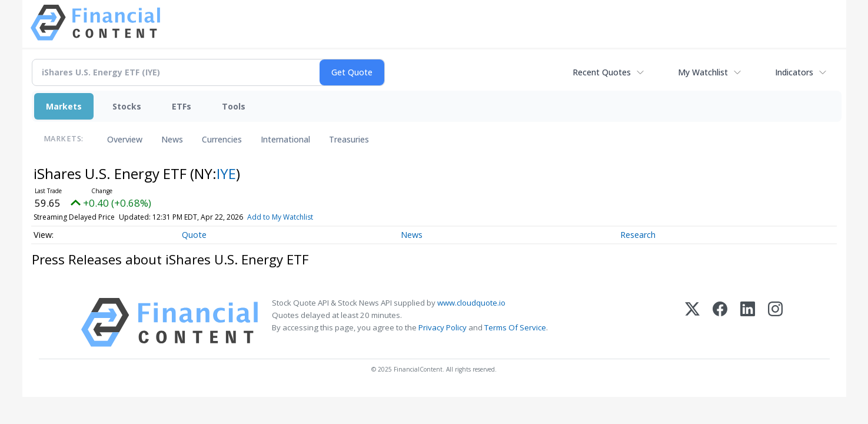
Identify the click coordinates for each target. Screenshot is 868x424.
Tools (233, 106)
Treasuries (349, 139)
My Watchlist (703, 72)
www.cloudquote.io (471, 302)
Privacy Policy (442, 327)
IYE (226, 173)
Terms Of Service (515, 327)
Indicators (794, 72)
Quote (194, 234)
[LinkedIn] (748, 322)
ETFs (181, 106)
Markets (64, 106)
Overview (124, 139)
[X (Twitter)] (692, 322)
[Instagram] (775, 322)
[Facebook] (720, 322)
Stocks (126, 106)
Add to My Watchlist (280, 217)
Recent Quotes (602, 72)
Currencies (222, 139)
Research (638, 234)
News (172, 139)
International (285, 139)
